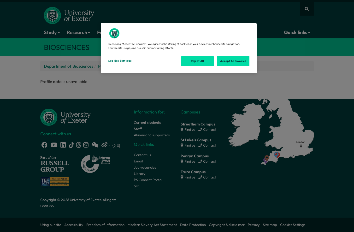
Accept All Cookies (233, 61)
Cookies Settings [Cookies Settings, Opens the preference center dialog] (119, 60)
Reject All (197, 61)
